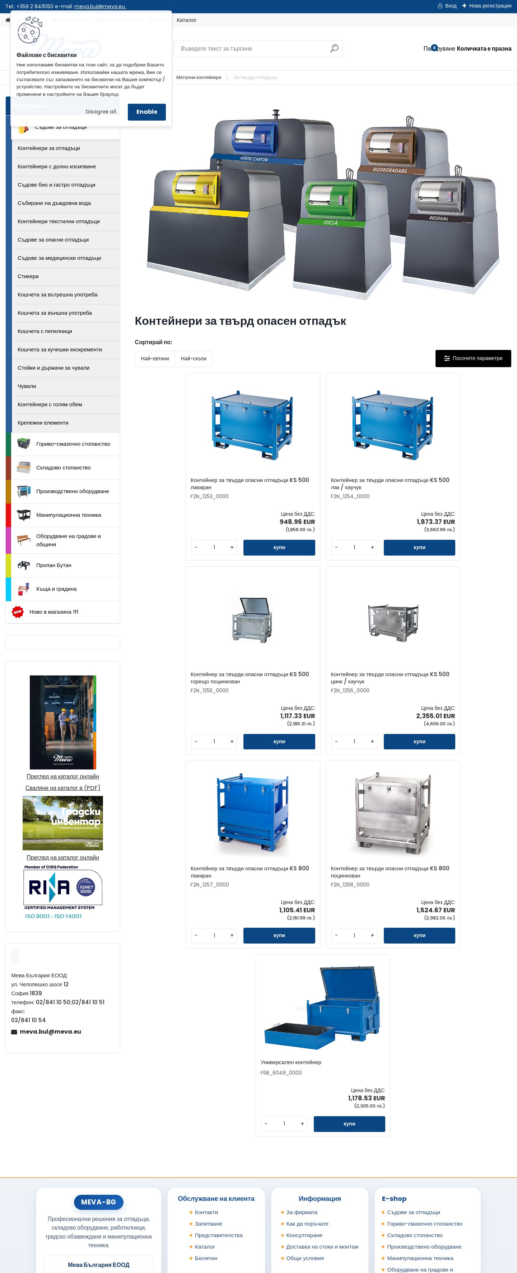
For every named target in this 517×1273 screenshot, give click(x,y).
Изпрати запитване (142, 1225)
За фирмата (302, 1100)
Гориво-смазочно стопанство (63, 444)
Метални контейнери (198, 77)
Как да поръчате (308, 1111)
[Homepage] (7, 20)
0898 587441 (87, 1188)
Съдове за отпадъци (52, 127)
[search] (334, 51)
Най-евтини (155, 358)
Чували (27, 386)
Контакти (206, 1100)
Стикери (28, 276)
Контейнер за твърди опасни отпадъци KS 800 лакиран (226, 685)
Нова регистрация (490, 5)
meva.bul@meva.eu (100, 6)
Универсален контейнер (408, 683)
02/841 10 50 (87, 1180)
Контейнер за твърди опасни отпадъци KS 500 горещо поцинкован (367, 487)
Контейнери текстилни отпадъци (59, 221)
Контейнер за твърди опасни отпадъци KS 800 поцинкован (321, 685)
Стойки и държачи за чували (53, 367)
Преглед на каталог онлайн (63, 776)
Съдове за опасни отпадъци (53, 239)
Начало (51, 1225)
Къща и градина (46, 589)
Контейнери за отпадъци (49, 148)
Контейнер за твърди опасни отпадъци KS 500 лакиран (179, 486)
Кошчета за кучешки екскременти (60, 349)
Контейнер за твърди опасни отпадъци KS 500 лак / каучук (275, 486)
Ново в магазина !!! (44, 612)
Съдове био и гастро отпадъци (56, 184)
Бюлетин (206, 1146)
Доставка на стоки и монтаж (323, 1134)
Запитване (208, 1111)
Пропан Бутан (44, 565)
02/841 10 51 (122, 1180)
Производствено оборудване (63, 492)
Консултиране (305, 1123)
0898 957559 (123, 1188)
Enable (146, 112)
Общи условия (305, 1146)
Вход (451, 5)
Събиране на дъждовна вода (54, 203)
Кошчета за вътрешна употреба (57, 294)
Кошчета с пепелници (45, 331)
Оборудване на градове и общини (59, 540)
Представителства (219, 1123)
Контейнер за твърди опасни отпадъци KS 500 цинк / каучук (461, 487)
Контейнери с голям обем (50, 404)
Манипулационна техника (59, 515)
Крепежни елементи (43, 422)
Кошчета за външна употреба (55, 313)
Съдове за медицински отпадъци (59, 258)
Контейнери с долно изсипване (57, 166)
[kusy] (157, 555)
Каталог (186, 20)
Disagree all (101, 111)
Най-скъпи (193, 358)
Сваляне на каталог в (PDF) (63, 788)
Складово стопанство (54, 467)
